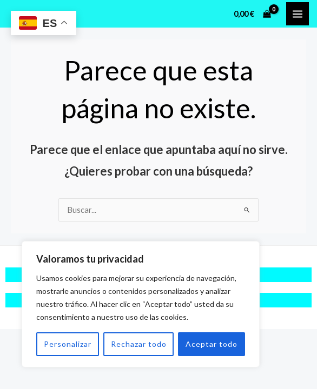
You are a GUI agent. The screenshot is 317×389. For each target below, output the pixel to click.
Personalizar (67, 343)
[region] (141, 304)
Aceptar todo (211, 343)
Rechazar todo (139, 343)
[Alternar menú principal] (297, 13)
